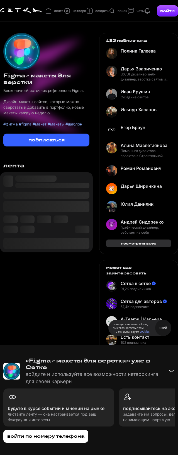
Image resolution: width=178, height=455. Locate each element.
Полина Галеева (138, 51)
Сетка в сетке (136, 283)
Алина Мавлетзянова (144, 145)
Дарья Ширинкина (141, 186)
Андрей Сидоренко (142, 222)
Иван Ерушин (135, 91)
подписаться (46, 140)
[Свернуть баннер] (171, 371)
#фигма (10, 124)
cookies (145, 331)
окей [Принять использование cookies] (163, 327)
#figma (25, 124)
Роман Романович (141, 168)
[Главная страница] (21, 11)
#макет (40, 124)
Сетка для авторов (141, 301)
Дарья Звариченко (141, 69)
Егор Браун (133, 127)
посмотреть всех (138, 243)
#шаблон (73, 124)
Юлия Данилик (137, 204)
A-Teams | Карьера (141, 319)
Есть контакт (135, 337)
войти (167, 11)
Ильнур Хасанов (139, 109)
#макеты (56, 124)
